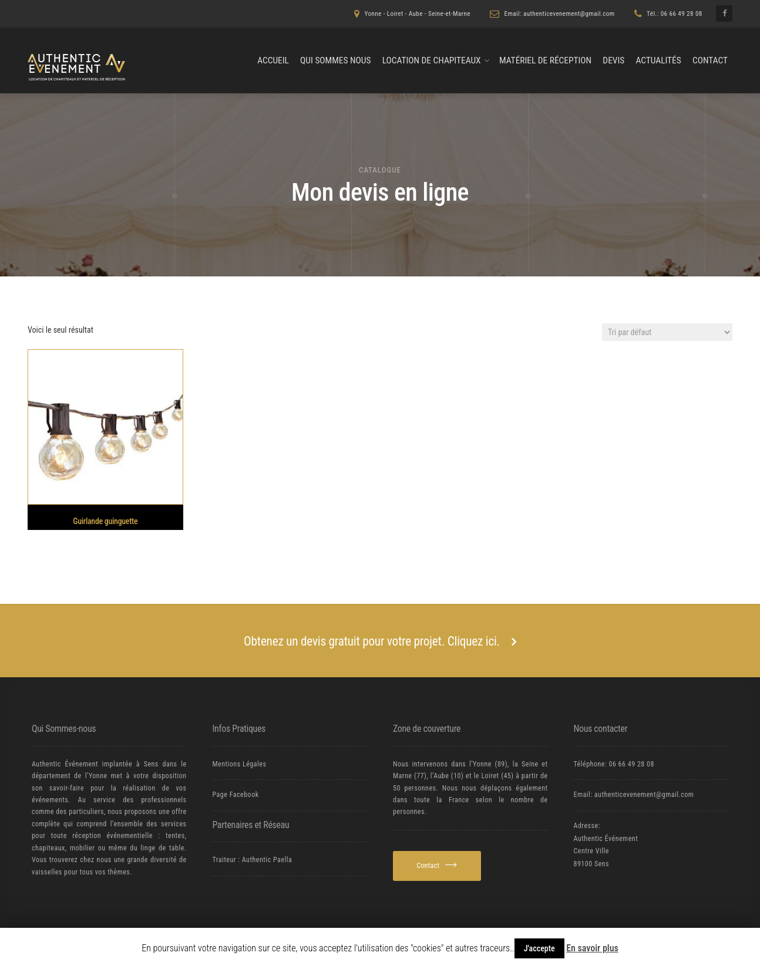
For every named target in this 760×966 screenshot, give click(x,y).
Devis (613, 60)
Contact (710, 60)
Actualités (658, 60)
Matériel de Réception (545, 60)
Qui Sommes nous (335, 60)
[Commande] (667, 332)
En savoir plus (592, 948)
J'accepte (539, 948)
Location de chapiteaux (431, 60)
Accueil (273, 60)
